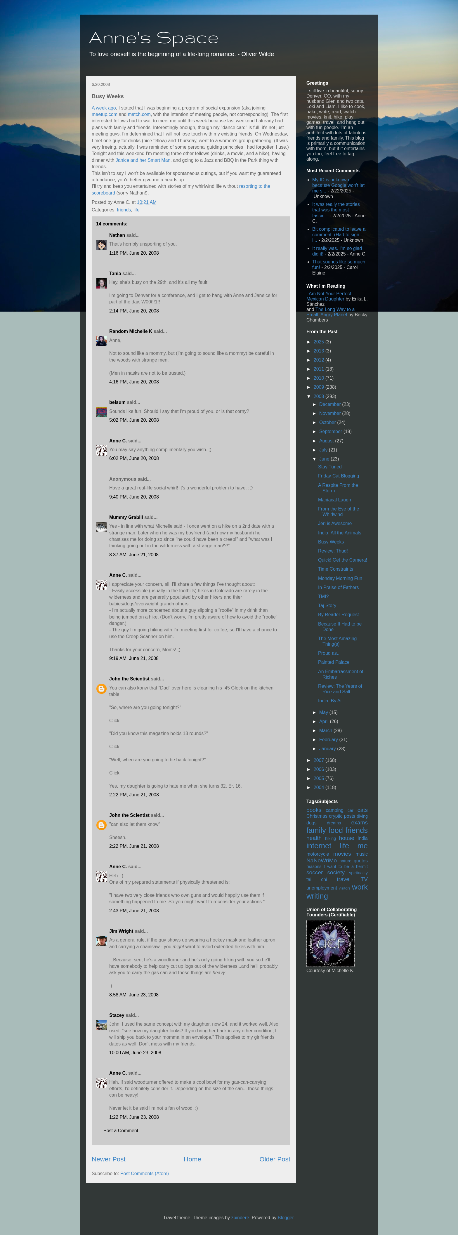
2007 (319, 760)
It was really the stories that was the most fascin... (336, 210)
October (328, 422)
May (324, 712)
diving (362, 816)
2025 (319, 341)
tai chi (316, 879)
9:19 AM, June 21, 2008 (134, 658)
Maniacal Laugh (334, 499)
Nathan (117, 235)
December (330, 404)
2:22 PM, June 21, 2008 (134, 794)
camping (334, 810)
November (330, 413)
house (346, 838)
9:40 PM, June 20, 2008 (134, 496)
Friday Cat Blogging (338, 475)
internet (318, 846)
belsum (117, 402)
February (329, 739)
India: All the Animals (339, 532)
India (363, 838)
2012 (319, 359)
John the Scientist (129, 678)
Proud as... (329, 653)
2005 (319, 778)
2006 (319, 769)
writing (317, 896)
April (324, 721)
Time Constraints (335, 569)
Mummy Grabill (126, 517)
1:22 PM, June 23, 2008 (134, 1117)
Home (192, 1159)
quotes (361, 860)
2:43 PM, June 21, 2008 (134, 910)
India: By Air (330, 700)
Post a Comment (120, 1130)
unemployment (321, 887)
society (336, 872)
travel (344, 879)
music (361, 854)
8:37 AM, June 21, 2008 (134, 554)
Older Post (274, 1159)
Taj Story (327, 605)
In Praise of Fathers (338, 587)
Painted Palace (334, 662)
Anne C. (118, 440)
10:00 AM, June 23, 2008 (135, 1052)
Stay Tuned (330, 466)
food (335, 830)
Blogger (286, 1217)
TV (364, 879)
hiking (330, 838)
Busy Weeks (331, 541)
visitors (345, 888)
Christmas (316, 816)
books (313, 810)
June (325, 458)
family (316, 830)
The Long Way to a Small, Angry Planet (330, 312)
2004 (319, 787)
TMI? (323, 596)
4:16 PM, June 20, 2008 (134, 381)
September (331, 431)
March (326, 730)
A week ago (104, 107)
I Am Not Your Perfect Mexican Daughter (328, 296)
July (324, 449)
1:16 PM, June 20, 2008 (134, 253)
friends (124, 209)
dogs (311, 822)
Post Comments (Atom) (144, 1173)
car (350, 810)
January (328, 748)
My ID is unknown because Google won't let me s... (338, 185)
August (327, 440)
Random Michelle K (130, 331)
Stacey (116, 1015)
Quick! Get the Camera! (342, 559)
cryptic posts (342, 816)
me (362, 846)
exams (359, 822)
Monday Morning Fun (340, 578)
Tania (115, 273)
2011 (319, 368)
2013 (319, 350)
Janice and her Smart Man (143, 160)
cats (363, 810)
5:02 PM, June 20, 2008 (134, 420)
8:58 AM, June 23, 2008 (134, 994)
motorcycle (317, 854)
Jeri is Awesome (335, 523)
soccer (314, 872)
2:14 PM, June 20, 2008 (134, 310)
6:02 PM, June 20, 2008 (134, 458)
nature (345, 861)
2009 (319, 387)
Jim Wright (121, 931)
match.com (139, 114)
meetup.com (104, 114)
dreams (334, 823)
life (136, 209)
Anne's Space (154, 37)
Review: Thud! (333, 550)
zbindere (240, 1217)
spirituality (358, 873)
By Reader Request (338, 614)
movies (342, 854)
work (360, 887)
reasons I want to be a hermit (337, 866)
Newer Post (109, 1159)
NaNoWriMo (321, 860)
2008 (319, 396)
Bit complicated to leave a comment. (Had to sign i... (338, 235)
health (314, 838)
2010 (319, 378)
